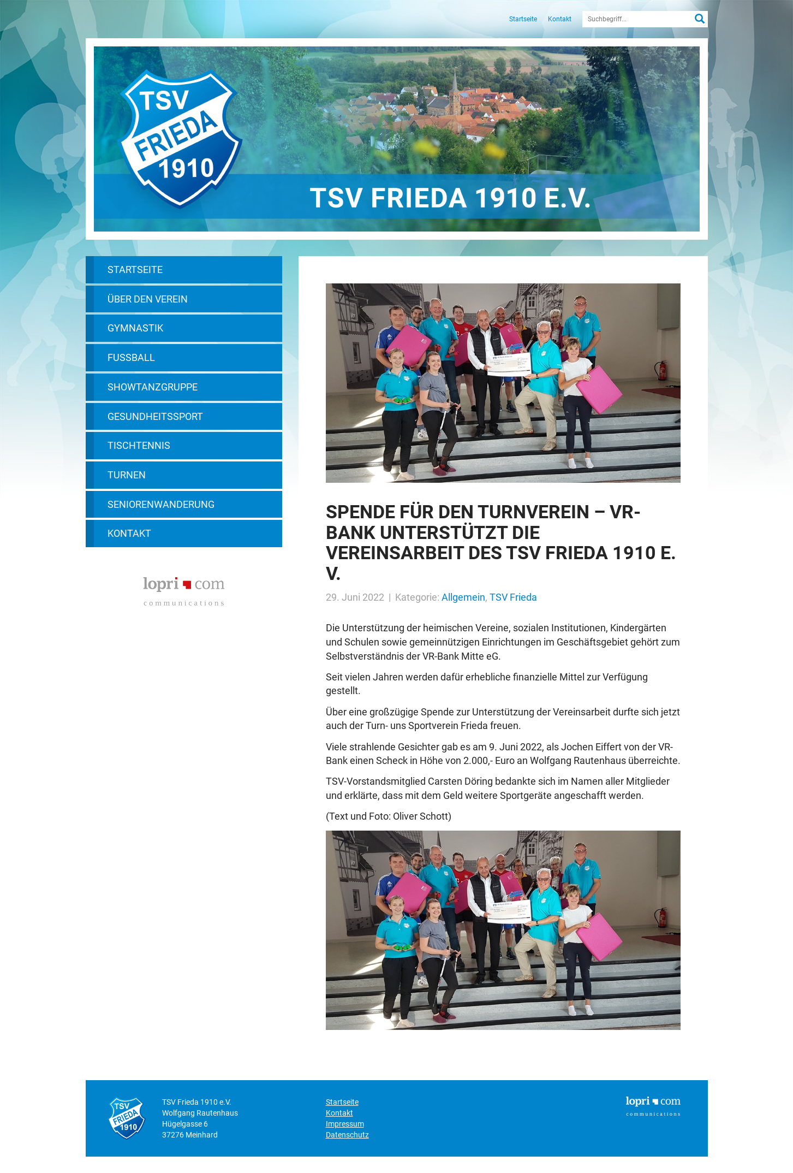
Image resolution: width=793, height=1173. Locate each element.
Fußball (131, 357)
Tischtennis (139, 445)
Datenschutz (347, 1134)
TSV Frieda (513, 597)
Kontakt (559, 19)
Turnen (127, 475)
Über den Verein (148, 299)
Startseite (523, 19)
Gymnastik (135, 328)
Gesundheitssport (155, 416)
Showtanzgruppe (153, 387)
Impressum (345, 1123)
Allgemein (463, 597)
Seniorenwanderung (161, 504)
